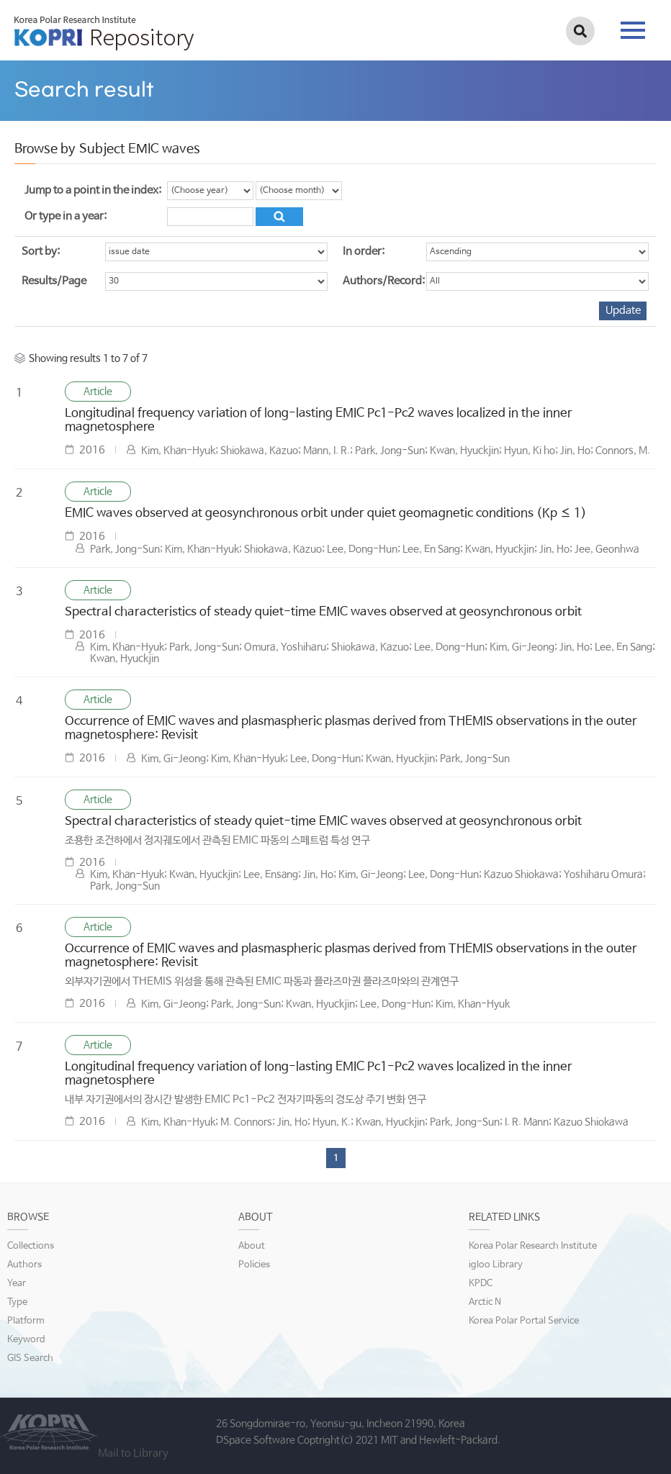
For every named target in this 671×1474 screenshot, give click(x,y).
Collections (30, 1246)
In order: (363, 251)
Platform (26, 1321)
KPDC (480, 1283)
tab (633, 30)
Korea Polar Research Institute (533, 1246)
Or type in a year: (65, 216)
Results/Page (54, 281)
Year (16, 1283)
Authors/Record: (384, 281)
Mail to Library (133, 1453)
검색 (580, 31)
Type (17, 1302)
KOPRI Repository (104, 33)
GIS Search (30, 1358)
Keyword (26, 1339)
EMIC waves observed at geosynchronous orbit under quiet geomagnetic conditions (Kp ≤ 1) (326, 513)
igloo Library (496, 1265)
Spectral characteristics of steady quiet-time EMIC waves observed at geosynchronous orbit (323, 612)
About (251, 1246)
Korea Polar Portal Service (524, 1321)
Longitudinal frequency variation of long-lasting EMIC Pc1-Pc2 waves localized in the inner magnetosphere (318, 420)
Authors (24, 1265)
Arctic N (485, 1302)
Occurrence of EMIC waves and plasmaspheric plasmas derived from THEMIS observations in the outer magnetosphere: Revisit (351, 728)
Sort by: (41, 251)
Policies (254, 1265)
